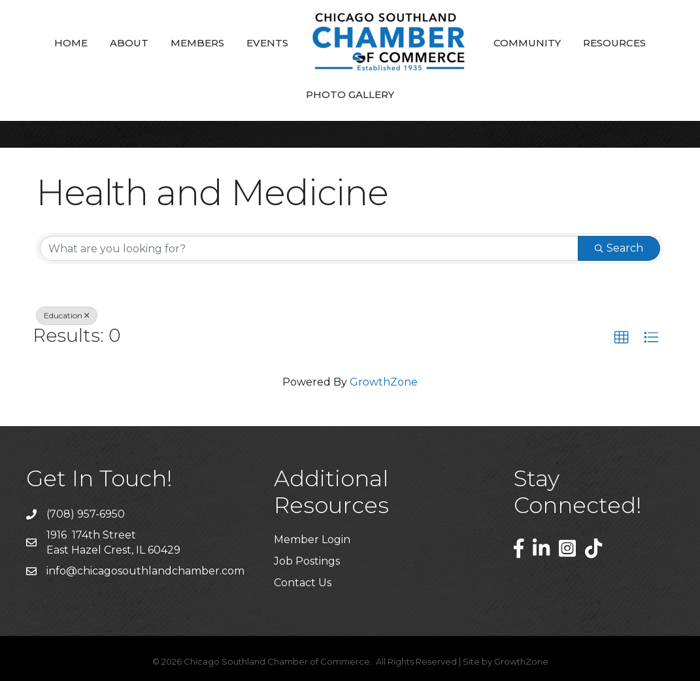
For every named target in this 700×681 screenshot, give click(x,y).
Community (527, 43)
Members (197, 43)
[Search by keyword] (309, 248)
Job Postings (307, 561)
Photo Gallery (350, 94)
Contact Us (302, 582)
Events (267, 43)
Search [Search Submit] (619, 248)
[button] (621, 338)
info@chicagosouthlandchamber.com (145, 571)
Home (71, 43)
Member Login (312, 539)
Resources (614, 43)
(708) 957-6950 (85, 514)
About (129, 43)
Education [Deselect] (67, 315)
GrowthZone (384, 382)
